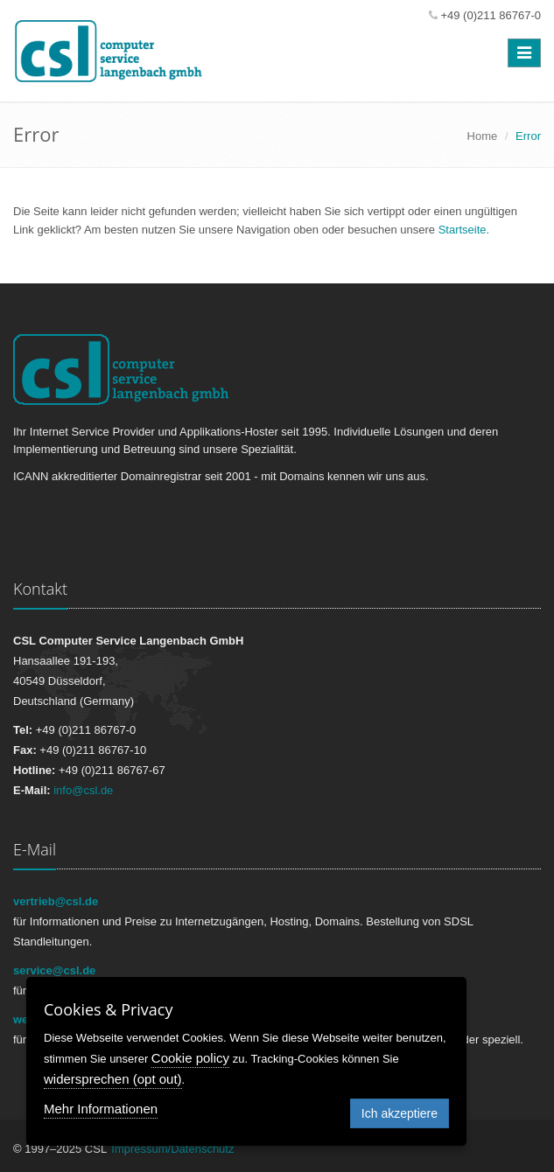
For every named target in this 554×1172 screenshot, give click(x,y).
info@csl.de (83, 790)
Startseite (462, 229)
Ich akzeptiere (399, 1113)
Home (482, 136)
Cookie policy (190, 1057)
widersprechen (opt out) (113, 1078)
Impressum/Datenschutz (172, 1148)
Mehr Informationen (101, 1108)
